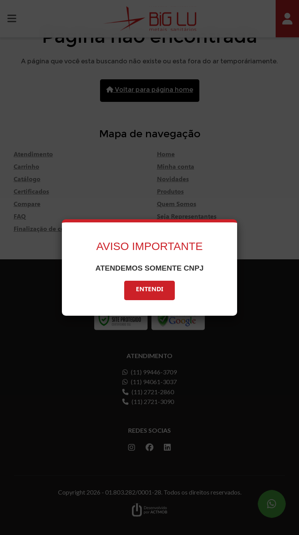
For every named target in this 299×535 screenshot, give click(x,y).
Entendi (149, 290)
